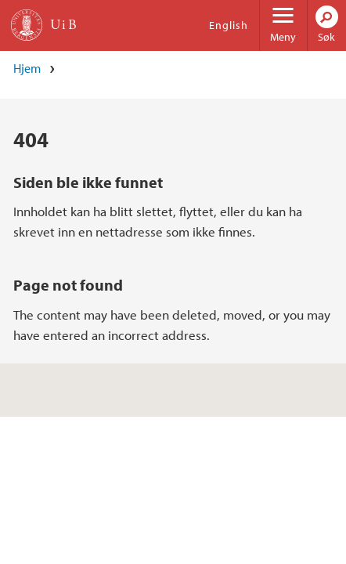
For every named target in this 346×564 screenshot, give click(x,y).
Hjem (27, 68)
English (228, 25)
